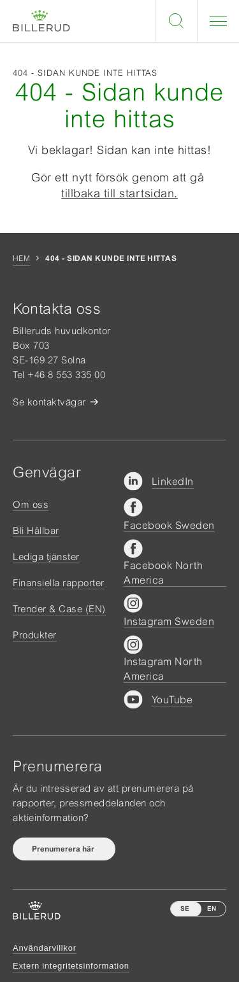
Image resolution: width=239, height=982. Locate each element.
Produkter (35, 634)
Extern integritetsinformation (71, 966)
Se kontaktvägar (49, 401)
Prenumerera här (64, 849)
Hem (21, 258)
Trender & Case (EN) (59, 608)
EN (211, 908)
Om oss (30, 504)
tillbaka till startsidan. (119, 193)
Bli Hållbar (36, 530)
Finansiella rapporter (59, 582)
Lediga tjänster (46, 556)
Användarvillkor (44, 948)
